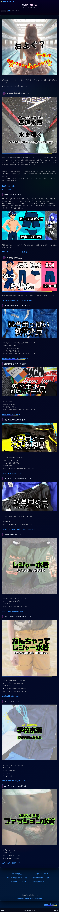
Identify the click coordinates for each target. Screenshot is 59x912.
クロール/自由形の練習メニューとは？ (18, 878)
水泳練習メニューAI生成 (41, 874)
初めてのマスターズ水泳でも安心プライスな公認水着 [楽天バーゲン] (21, 529)
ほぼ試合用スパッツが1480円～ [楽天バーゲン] (15, 358)
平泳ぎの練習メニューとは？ (18, 882)
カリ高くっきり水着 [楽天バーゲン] (11, 863)
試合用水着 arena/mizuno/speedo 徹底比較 (14, 252)
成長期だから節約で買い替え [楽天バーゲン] (14, 781)
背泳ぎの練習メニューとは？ (41, 878)
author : (51, 904)
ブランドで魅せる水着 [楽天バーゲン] (12, 611)
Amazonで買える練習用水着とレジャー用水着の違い (16, 300)
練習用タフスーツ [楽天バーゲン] (11, 414)
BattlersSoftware (8, 1)
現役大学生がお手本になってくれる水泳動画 (29, 899)
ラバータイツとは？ (7, 189)
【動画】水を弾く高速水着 (9, 186)
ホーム (3, 11)
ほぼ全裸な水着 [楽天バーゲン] (10, 696)
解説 (9, 11)
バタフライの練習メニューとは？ (41, 882)
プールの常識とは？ (17, 874)
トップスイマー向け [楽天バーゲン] (11, 473)
